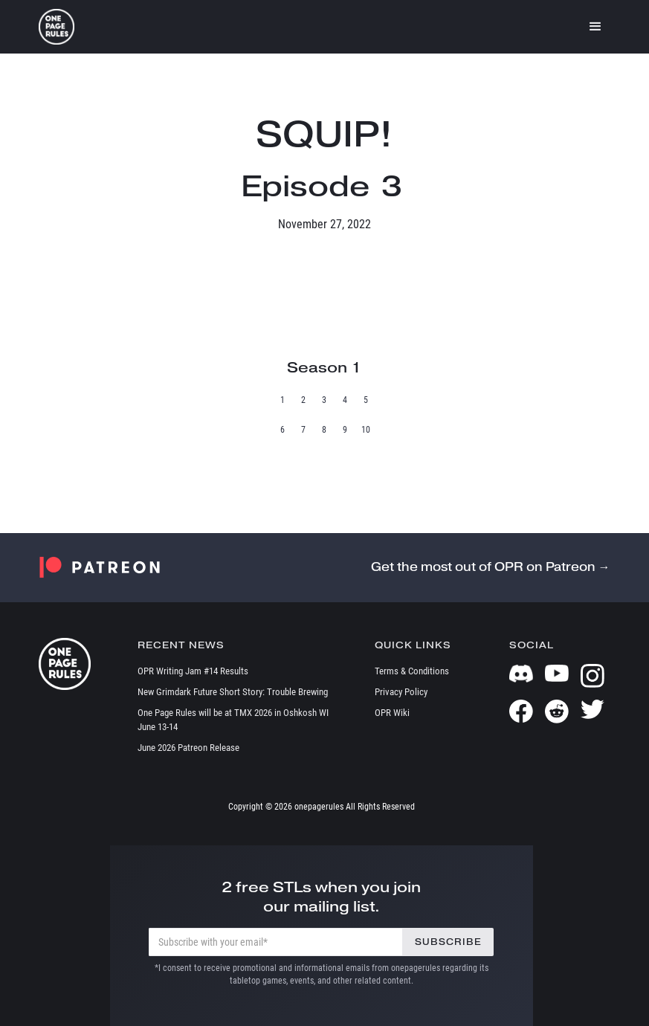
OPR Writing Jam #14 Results (193, 671)
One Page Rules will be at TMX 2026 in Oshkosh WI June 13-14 (233, 720)
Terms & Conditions (412, 671)
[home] (56, 27)
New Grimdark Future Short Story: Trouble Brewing (233, 691)
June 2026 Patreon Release (188, 747)
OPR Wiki (392, 712)
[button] (595, 27)
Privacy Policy (401, 691)
